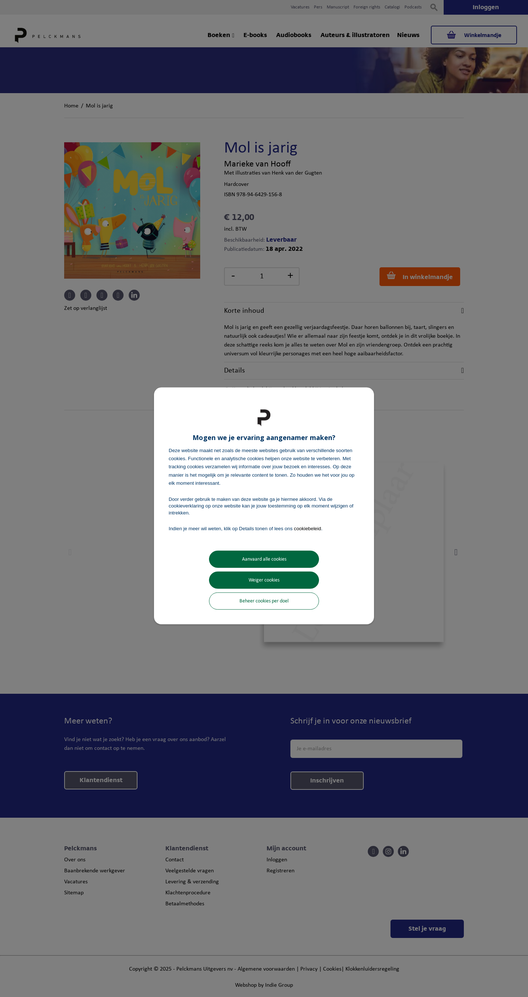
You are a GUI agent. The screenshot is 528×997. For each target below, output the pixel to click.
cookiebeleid (307, 528)
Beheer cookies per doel (264, 601)
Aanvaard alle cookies (264, 559)
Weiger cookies (264, 580)
